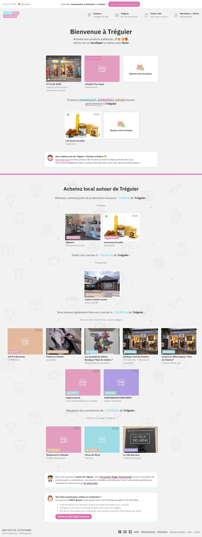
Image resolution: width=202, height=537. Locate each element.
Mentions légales (177, 532)
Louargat (101, 418)
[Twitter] (130, 531)
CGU (189, 532)
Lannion (111, 319)
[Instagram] (125, 531)
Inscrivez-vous (62, 159)
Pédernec (91, 418)
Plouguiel (101, 205)
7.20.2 (197, 532)
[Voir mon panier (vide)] (155, 15)
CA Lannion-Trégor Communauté (116, 477)
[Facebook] (119, 531)
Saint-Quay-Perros (97, 319)
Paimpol (84, 319)
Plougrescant (101, 262)
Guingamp (110, 418)
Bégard (119, 319)
